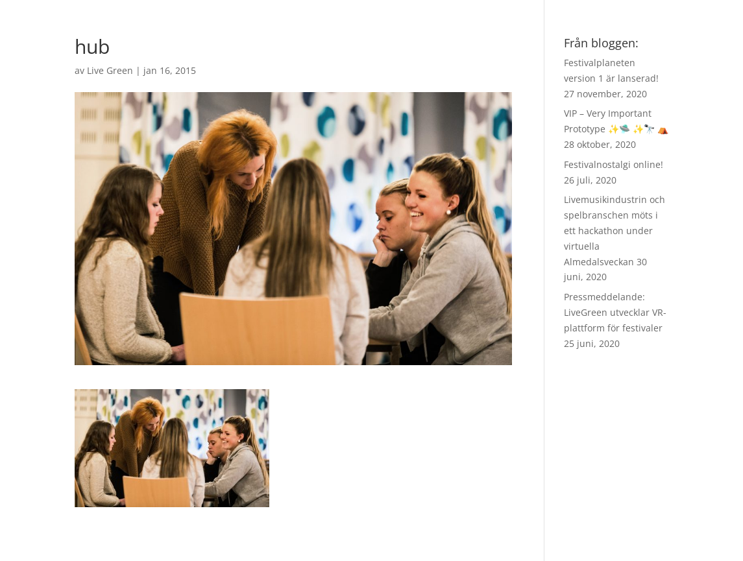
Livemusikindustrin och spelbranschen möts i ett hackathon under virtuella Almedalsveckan (614, 230)
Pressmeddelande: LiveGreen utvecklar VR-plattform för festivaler (615, 312)
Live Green (110, 70)
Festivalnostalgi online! (613, 164)
